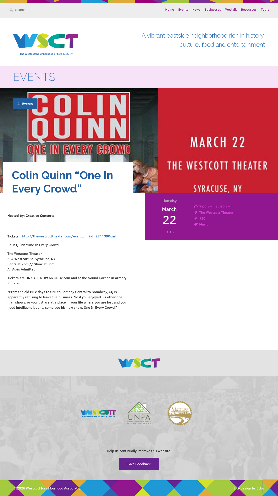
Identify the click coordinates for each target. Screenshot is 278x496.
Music (203, 224)
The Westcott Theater (216, 212)
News (196, 9)
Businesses (213, 9)
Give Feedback (139, 463)
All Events (25, 103)
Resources (248, 9)
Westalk (231, 9)
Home (169, 9)
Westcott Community (45, 40)
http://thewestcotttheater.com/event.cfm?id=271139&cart (69, 236)
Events (183, 9)
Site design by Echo (248, 488)
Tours (265, 9)
